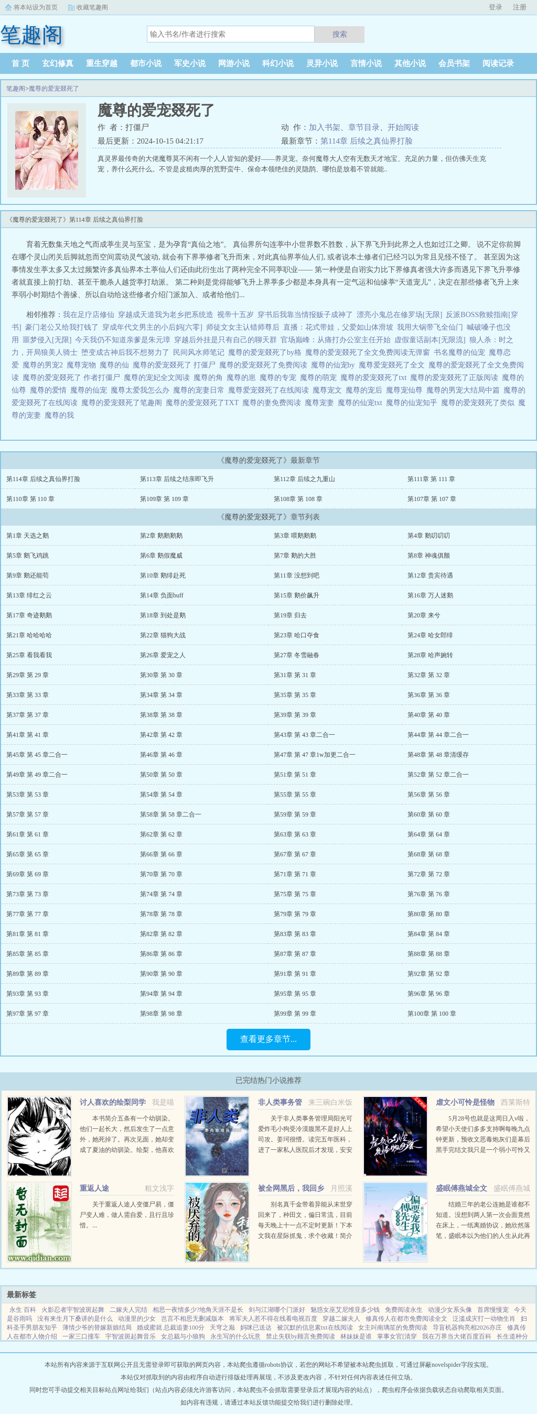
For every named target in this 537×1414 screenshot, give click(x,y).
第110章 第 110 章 (30, 499)
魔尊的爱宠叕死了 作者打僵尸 (73, 378)
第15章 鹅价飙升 (296, 595)
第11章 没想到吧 (296, 575)
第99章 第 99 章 (295, 1013)
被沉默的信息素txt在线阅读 (315, 1327)
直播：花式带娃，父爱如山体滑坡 (338, 327)
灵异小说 (322, 63)
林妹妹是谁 (356, 1336)
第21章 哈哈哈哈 (29, 635)
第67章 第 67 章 (295, 854)
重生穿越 (101, 63)
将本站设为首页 (36, 7)
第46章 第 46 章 (161, 754)
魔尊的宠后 (366, 390)
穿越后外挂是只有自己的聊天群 (225, 340)
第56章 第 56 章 (428, 794)
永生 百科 (22, 1309)
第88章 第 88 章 (428, 954)
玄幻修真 (57, 63)
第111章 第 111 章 (431, 479)
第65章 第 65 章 (27, 854)
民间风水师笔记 (198, 352)
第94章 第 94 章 (161, 993)
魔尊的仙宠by (335, 365)
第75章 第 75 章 (295, 894)
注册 (520, 7)
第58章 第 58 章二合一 (170, 814)
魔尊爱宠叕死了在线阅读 (270, 390)
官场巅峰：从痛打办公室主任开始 (336, 340)
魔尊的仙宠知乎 (413, 403)
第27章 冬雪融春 (296, 655)
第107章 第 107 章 (431, 499)
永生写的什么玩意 (235, 1336)
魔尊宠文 (329, 390)
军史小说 (190, 63)
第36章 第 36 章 (428, 695)
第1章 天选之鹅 (27, 535)
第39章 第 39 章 (295, 715)
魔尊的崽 (243, 378)
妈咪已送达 (256, 1327)
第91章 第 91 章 (295, 973)
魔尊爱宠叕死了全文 (393, 365)
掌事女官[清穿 (397, 1336)
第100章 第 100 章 (431, 1013)
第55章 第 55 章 (295, 794)
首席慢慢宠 (493, 1309)
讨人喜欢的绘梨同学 (113, 1102)
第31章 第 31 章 (295, 675)
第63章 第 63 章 (295, 834)
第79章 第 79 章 (295, 914)
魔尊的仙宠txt (362, 403)
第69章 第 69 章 (27, 874)
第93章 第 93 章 (27, 993)
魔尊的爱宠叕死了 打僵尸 (176, 365)
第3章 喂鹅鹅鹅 (295, 535)
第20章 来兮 (424, 615)
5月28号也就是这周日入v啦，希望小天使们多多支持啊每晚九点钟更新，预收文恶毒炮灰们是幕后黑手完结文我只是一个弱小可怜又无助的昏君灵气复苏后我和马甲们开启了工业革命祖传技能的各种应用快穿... (483, 1150)
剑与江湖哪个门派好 (277, 1309)
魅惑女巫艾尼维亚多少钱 (345, 1309)
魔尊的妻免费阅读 (273, 403)
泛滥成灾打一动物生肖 (484, 1318)
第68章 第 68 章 (428, 854)
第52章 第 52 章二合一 (438, 774)
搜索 (339, 34)
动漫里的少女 (137, 1318)
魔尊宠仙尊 (406, 390)
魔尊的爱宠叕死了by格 (266, 352)
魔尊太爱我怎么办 (142, 390)
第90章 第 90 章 (161, 973)
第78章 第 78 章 (161, 914)
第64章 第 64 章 (428, 834)
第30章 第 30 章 (161, 675)
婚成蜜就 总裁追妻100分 (171, 1327)
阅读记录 (498, 63)
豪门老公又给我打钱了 (62, 327)
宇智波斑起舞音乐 (130, 1336)
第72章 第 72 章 (428, 874)
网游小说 (234, 63)
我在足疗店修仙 (88, 315)
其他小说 (410, 63)
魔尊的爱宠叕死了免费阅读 (265, 365)
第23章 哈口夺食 (296, 635)
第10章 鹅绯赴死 (163, 575)
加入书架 (324, 127)
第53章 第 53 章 (27, 794)
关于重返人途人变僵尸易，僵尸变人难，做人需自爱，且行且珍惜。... (127, 1215)
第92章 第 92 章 (428, 973)
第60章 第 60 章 (428, 814)
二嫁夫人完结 (128, 1309)
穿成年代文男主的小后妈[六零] (152, 327)
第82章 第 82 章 (161, 934)
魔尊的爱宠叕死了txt (375, 378)
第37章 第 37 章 (27, 715)
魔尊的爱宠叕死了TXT (204, 403)
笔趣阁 (15, 88)
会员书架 (454, 63)
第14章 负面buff (162, 595)
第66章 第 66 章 (161, 854)
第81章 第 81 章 (27, 934)
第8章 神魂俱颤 (428, 555)
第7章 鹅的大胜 (295, 555)
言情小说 (366, 63)
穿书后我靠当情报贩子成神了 (305, 315)
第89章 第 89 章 (27, 973)
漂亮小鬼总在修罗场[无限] (399, 315)
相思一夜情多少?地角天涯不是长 (198, 1309)
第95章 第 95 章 (295, 993)
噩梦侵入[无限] (47, 340)
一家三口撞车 (81, 1336)
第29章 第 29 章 (27, 675)
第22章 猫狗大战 (163, 635)
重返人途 (94, 1188)
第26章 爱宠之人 (163, 655)
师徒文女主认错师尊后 (243, 327)
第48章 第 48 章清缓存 (438, 754)
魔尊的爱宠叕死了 (54, 88)
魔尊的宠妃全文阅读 (159, 378)
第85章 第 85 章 (27, 954)
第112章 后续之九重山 (304, 479)
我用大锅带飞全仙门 (430, 327)
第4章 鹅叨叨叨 (428, 535)
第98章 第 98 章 (161, 1013)
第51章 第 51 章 (295, 774)
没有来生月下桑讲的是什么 (75, 1318)
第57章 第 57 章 (27, 814)
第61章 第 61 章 (27, 834)
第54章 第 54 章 (161, 794)
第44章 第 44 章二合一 (438, 734)
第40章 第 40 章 (428, 715)
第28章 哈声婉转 (430, 655)
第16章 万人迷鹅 (430, 595)
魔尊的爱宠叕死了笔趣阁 (123, 403)
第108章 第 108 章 (298, 499)
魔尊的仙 (116, 365)
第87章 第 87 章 (295, 954)
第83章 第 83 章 (295, 934)
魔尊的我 (61, 415)
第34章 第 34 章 (161, 695)
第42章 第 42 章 (161, 734)
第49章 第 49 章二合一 (37, 774)
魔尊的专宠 (280, 378)
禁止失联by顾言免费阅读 (300, 1336)
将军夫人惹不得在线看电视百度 (273, 1318)
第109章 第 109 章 (164, 499)
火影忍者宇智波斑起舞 (72, 1309)
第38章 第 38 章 (161, 715)
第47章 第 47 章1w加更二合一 (315, 754)
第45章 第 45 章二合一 (37, 754)
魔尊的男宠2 (45, 365)
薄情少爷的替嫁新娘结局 (97, 1327)
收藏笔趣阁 (92, 7)
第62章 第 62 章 (161, 834)
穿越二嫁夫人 (341, 1318)
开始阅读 (403, 127)
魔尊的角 (210, 378)
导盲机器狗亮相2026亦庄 (467, 1327)
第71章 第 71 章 (295, 874)
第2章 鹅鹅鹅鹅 (161, 535)
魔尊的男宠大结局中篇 (464, 390)
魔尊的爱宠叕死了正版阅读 (456, 378)
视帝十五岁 (235, 315)
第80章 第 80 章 (428, 914)
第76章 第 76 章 (428, 894)
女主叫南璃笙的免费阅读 (392, 1327)
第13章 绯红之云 (29, 595)
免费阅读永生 (404, 1309)
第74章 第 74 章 (161, 894)
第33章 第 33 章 (27, 695)
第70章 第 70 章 (161, 874)
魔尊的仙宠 (90, 390)
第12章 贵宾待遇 (430, 575)
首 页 (20, 63)
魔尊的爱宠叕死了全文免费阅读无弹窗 (369, 352)
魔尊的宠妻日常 (200, 390)
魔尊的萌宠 (320, 378)
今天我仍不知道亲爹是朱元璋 (122, 340)
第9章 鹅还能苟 (27, 575)
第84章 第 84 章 (428, 934)
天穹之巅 (222, 1327)
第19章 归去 (290, 615)
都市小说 (146, 63)
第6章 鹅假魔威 (161, 555)
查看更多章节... (268, 1039)
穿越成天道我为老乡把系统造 (165, 315)
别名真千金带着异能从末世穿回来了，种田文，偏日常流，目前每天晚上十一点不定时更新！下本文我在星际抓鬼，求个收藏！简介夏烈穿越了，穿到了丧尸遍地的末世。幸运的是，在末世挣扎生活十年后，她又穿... (305, 1236)
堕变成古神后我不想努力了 (125, 352)
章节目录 (364, 127)
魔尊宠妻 (321, 403)
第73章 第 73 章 (27, 894)
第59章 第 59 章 (295, 814)
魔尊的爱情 (50, 390)
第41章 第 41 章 (27, 734)
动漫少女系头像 (450, 1309)
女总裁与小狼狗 (183, 1336)
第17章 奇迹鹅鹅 (29, 615)
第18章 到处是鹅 (163, 615)
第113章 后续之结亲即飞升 (177, 479)
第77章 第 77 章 (27, 914)
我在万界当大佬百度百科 (456, 1336)
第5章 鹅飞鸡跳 (27, 555)
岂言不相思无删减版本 (192, 1318)
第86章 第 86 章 (161, 954)
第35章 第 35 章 (295, 695)
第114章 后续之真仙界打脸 (366, 141)
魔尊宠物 (83, 365)
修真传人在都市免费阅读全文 (406, 1318)
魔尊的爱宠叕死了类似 (479, 403)
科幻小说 (278, 63)
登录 (495, 7)
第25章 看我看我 (29, 655)
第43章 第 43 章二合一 (304, 734)
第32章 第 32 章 (428, 675)
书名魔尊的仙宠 (461, 352)
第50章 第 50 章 (161, 774)
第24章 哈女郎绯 (430, 635)
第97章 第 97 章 (27, 1013)
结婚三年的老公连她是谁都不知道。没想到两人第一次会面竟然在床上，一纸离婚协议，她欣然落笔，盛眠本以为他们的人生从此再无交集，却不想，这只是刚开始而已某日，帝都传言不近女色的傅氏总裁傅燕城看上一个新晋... (483, 1236)
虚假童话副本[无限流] (429, 340)
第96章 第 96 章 (428, 993)
